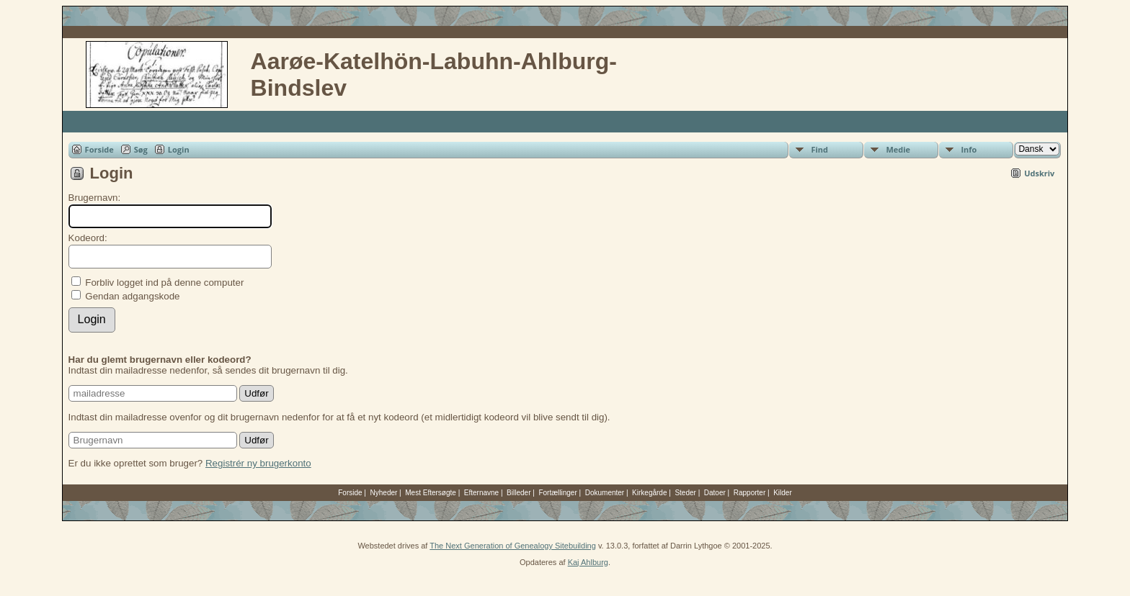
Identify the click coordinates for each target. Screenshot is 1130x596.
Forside (99, 149)
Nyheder (384, 493)
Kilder (782, 493)
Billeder (518, 493)
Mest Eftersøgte (430, 493)
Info (968, 149)
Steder (685, 493)
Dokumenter (604, 493)
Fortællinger (557, 493)
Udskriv (1039, 173)
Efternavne (481, 493)
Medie (898, 149)
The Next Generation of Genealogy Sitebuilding (513, 545)
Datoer (715, 493)
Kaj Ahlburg (588, 562)
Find (819, 149)
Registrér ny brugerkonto (258, 463)
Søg (141, 149)
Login (179, 149)
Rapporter (749, 493)
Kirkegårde (649, 493)
